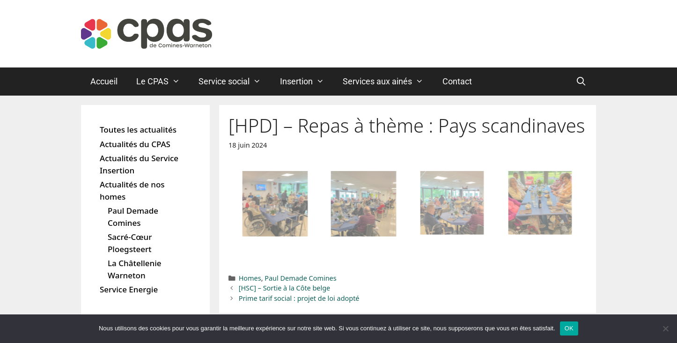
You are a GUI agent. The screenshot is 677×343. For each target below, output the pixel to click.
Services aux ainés (388, 81)
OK (569, 328)
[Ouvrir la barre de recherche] (581, 81)
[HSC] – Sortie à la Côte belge (285, 287)
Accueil (104, 81)
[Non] (665, 328)
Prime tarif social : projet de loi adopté (299, 298)
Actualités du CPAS (135, 144)
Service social (234, 81)
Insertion (306, 81)
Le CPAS (162, 81)
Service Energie (129, 289)
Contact (457, 81)
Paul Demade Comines (300, 278)
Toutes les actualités (138, 129)
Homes (250, 278)
